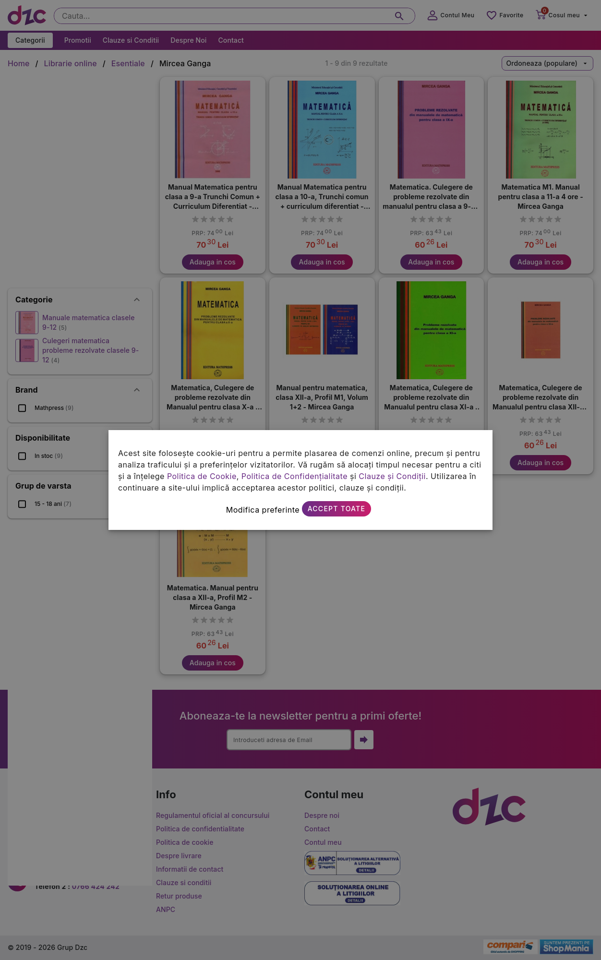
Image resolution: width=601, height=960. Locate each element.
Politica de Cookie (202, 476)
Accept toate (336, 508)
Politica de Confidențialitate (294, 476)
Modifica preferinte (263, 510)
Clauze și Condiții (392, 476)
